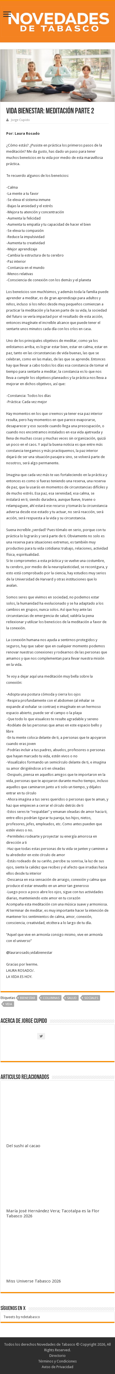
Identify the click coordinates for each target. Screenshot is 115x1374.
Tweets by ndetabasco (21, 1317)
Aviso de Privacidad (57, 1367)
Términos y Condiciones (57, 1361)
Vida (8, 1004)
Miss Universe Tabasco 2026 (33, 1281)
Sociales (91, 998)
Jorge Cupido (20, 120)
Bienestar (27, 998)
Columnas (51, 998)
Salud (72, 998)
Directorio (57, 1356)
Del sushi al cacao (23, 1145)
